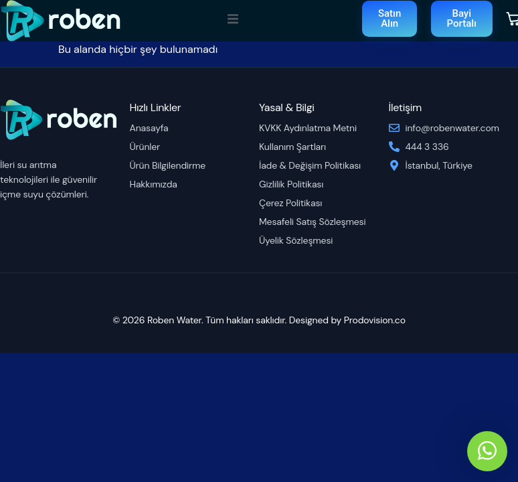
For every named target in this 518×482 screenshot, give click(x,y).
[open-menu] (233, 20)
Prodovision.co (375, 320)
